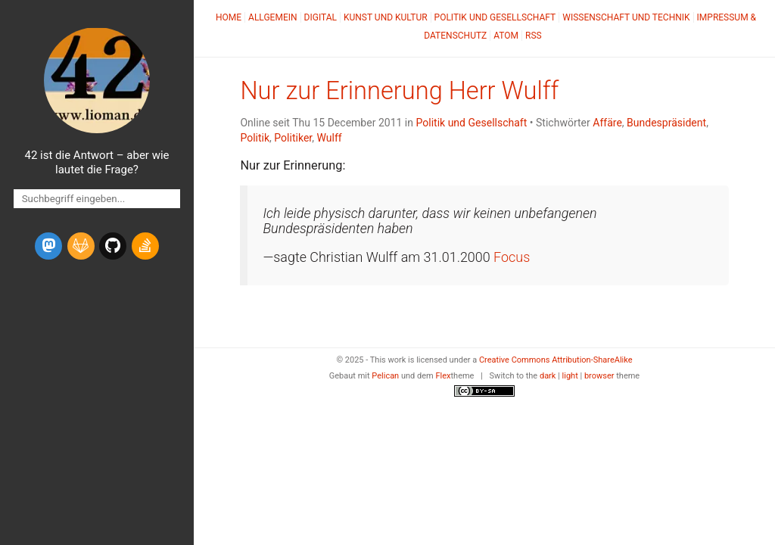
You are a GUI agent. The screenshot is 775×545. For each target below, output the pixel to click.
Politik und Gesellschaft (495, 17)
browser (599, 376)
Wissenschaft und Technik (625, 17)
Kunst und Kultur (386, 17)
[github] (112, 246)
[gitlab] (81, 246)
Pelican (385, 376)
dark (548, 376)
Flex (442, 376)
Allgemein (272, 17)
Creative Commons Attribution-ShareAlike (556, 360)
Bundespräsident (666, 123)
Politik (254, 138)
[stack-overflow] (145, 246)
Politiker (293, 138)
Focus (511, 257)
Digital (320, 17)
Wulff (328, 138)
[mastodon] (48, 246)
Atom (505, 35)
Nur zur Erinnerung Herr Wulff (399, 90)
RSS (533, 35)
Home (228, 17)
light (570, 376)
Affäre (607, 123)
